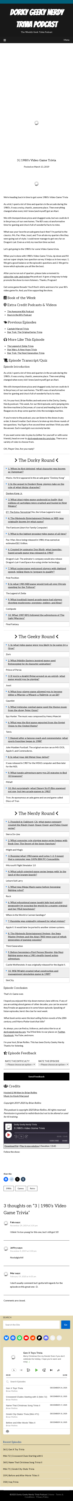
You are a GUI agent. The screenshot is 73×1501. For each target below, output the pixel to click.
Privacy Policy (42, 1497)
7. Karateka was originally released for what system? (36, 921)
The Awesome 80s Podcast (20, 311)
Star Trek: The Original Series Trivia (24, 332)
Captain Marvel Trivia (18, 328)
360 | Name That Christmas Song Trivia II (22, 1462)
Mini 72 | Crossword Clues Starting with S (23, 1456)
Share (64, 1141)
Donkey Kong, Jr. (14, 493)
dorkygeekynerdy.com (15, 1031)
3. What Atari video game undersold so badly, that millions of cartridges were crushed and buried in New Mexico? (37, 503)
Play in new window (29, 1146)
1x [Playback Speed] (21, 1137)
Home (51, 1494)
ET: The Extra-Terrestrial (18, 512)
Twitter (61, 1031)
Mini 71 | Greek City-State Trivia (18, 1469)
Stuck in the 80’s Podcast (19, 314)
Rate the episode (53, 1063)
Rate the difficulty (20, 1063)
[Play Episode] (8, 1135)
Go (65, 1324)
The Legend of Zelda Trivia (20, 346)
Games (21, 1188)
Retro (32, 1188)
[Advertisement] (36, 65)
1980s (8, 1188)
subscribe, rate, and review (17, 276)
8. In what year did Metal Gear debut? (28, 757)
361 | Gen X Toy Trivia (13, 1449)
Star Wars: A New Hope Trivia (22, 349)
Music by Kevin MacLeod (16, 1096)
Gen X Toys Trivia (14, 1388)
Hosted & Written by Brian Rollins (20, 1092)
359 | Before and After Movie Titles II (21, 1475)
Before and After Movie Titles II (20, 1422)
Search (7, 1317)
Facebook (9, 1035)
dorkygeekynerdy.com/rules (41, 438)
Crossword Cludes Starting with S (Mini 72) (26, 1397)
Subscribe (54, 1141)
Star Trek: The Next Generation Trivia (25, 353)
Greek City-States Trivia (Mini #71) (22, 1414)
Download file (11, 1146)
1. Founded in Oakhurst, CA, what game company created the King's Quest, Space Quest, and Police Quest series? (38, 825)
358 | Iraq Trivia (10, 1482)
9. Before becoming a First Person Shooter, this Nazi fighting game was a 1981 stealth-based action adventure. (35, 955)
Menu (66, 39)
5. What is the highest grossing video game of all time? (37, 534)
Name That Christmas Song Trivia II (23, 1405)
